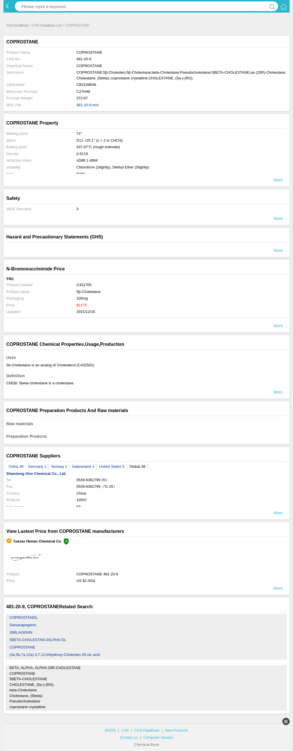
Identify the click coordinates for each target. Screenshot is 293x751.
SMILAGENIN (20, 632)
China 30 (16, 466)
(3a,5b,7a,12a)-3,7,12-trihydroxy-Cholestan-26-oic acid (54, 654)
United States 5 (111, 466)
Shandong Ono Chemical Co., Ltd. (36, 473)
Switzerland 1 (83, 466)
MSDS (110, 730)
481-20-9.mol (87, 105)
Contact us (129, 737)
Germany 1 (37, 466)
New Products (176, 730)
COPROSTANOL (23, 617)
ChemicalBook (17, 25)
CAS (125, 730)
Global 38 (137, 466)
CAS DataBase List (47, 25)
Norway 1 (59, 466)
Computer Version (158, 737)
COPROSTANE (22, 647)
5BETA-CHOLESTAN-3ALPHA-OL (37, 640)
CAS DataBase (146, 730)
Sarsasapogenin (22, 625)
